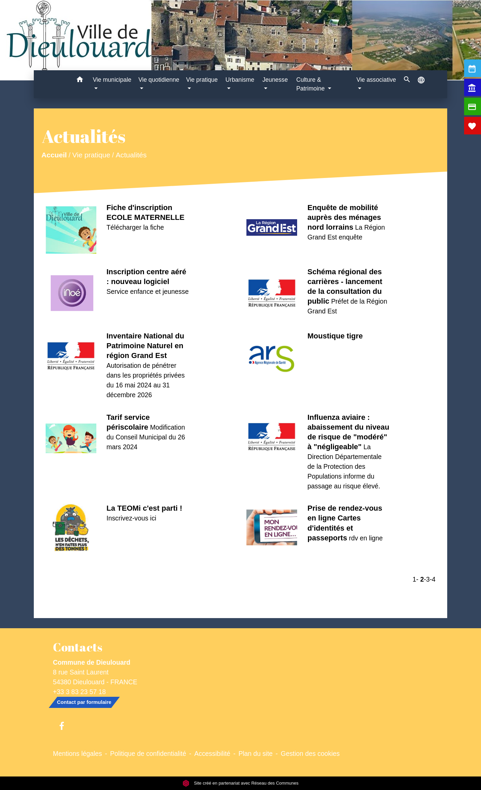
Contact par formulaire (84, 702)
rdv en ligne (366, 538)
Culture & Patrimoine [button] (311, 84)
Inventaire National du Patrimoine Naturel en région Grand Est (145, 346)
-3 (427, 579)
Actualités (131, 155)
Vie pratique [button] (202, 79)
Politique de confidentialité (148, 753)
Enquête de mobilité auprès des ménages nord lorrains (344, 217)
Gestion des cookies (310, 753)
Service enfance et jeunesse (147, 291)
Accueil (54, 155)
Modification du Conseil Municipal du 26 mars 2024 (145, 437)
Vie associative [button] (376, 79)
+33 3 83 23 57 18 (79, 691)
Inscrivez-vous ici (131, 518)
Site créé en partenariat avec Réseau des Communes (240, 783)
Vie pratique (91, 155)
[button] (80, 80)
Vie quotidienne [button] (158, 79)
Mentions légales (77, 753)
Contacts (77, 647)
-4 (432, 579)
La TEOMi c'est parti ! (144, 508)
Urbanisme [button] (239, 79)
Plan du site (255, 753)
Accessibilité (212, 753)
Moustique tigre (335, 336)
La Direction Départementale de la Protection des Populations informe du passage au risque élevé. (344, 466)
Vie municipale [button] (112, 79)
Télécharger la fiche (135, 227)
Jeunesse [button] (275, 79)
